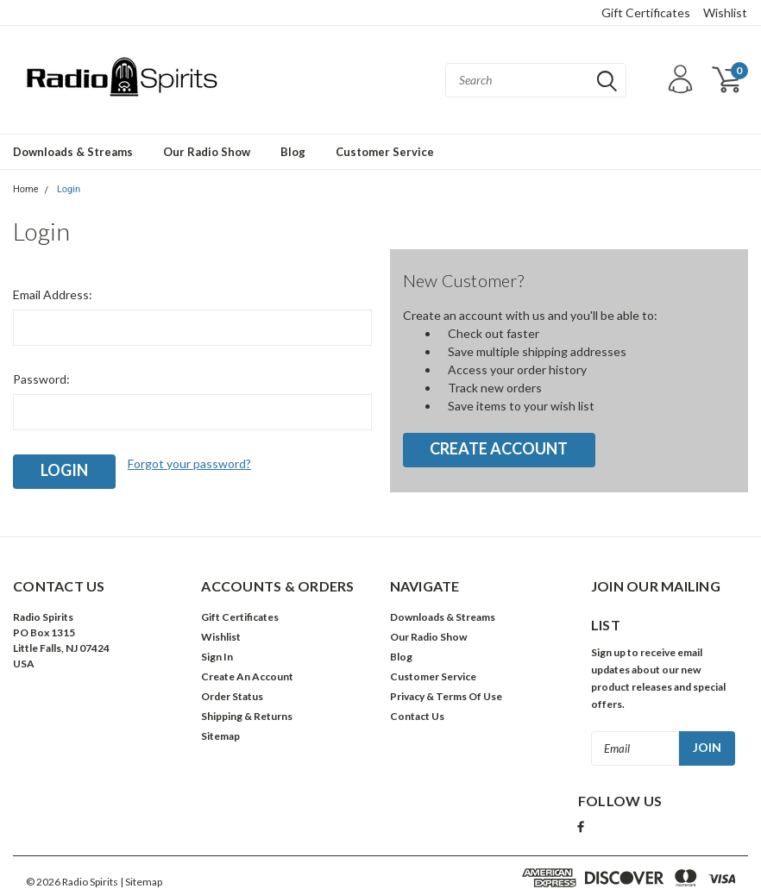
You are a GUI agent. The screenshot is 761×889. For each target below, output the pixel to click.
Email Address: (52, 294)
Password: (41, 379)
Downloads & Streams (73, 152)
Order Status (232, 696)
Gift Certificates (645, 12)
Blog (292, 152)
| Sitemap (141, 881)
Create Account (499, 448)
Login (68, 189)
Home (26, 189)
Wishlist (725, 12)
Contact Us (417, 716)
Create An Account (247, 676)
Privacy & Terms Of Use (446, 696)
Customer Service (385, 152)
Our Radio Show (206, 152)
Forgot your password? (189, 463)
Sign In (217, 656)
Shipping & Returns (246, 716)
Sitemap (220, 735)
